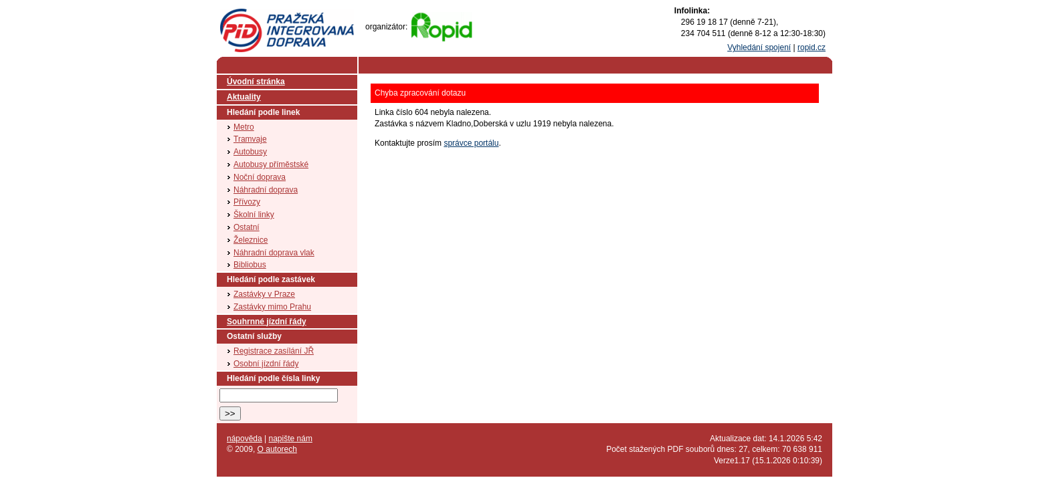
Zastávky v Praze (264, 294)
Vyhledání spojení (759, 47)
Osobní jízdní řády (265, 363)
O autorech (277, 449)
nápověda (244, 438)
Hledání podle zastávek (271, 279)
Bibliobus (249, 264)
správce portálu (471, 143)
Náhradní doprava (265, 190)
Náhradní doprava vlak (273, 252)
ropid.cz (811, 47)
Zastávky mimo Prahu (272, 307)
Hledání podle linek (263, 112)
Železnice (250, 240)
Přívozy (246, 202)
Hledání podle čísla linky (273, 378)
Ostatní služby (254, 336)
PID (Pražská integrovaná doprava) (286, 14)
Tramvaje (250, 139)
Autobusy (250, 151)
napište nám (290, 438)
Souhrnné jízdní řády (266, 321)
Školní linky (253, 214)
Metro (243, 127)
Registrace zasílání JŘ (273, 351)
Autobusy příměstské (270, 164)
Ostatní (246, 227)
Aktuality (244, 97)
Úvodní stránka (256, 81)
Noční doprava (259, 177)
